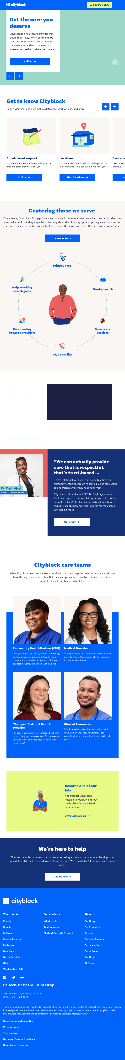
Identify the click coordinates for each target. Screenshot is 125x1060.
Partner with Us (93, 945)
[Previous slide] (105, 106)
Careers (88, 933)
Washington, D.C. (13, 969)
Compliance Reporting (16, 1045)
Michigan (8, 945)
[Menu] (116, 4)
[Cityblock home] (62, 902)
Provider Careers (94, 939)
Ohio (6, 963)
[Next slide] (115, 106)
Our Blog (89, 957)
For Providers (92, 927)
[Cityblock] (16, 5)
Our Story (90, 921)
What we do (50, 921)
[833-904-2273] (99, 5)
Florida (7, 921)
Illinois (7, 927)
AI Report (90, 963)
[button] (10, 76)
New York (8, 951)
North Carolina (11, 957)
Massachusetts (12, 939)
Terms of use (10, 1033)
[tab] (62, 260)
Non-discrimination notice (18, 1021)
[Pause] (115, 62)
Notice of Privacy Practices (19, 1039)
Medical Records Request (58, 933)
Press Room (91, 951)
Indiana (7, 933)
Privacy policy (11, 1027)
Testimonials (51, 927)
